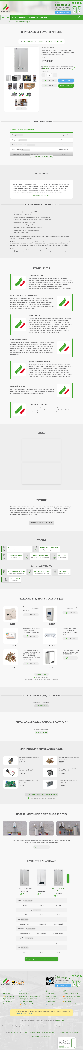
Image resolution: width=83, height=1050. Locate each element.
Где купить (22, 17)
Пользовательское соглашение (41, 1036)
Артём (58, 2)
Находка (52, 1026)
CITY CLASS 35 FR (41, 888)
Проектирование (8, 998)
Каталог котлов (26, 991)
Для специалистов (71, 991)
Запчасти (59, 41)
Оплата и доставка (52, 998)
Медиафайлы (9, 996)
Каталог (6, 17)
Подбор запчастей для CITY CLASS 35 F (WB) (40, 794)
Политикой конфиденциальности (64, 1046)
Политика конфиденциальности (68, 1032)
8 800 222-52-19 (62, 5)
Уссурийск (59, 1026)
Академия (68, 1001)
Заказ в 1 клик (65, 80)
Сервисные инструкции (70, 993)
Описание (40, 41)
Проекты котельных (40, 847)
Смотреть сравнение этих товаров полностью (40, 959)
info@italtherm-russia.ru (63, 9)
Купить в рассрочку (66, 85)
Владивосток (45, 1026)
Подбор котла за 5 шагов (29, 1004)
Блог (4, 1004)
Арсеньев (31, 1026)
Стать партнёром (68, 998)
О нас (14, 17)
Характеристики (28, 41)
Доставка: (46, 68)
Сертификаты (7, 993)
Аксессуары (51, 1004)
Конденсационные (26, 1001)
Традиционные (25, 993)
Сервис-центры (51, 993)
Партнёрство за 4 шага (72, 996)
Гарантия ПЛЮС (51, 996)
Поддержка (33, 17)
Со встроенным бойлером (28, 998)
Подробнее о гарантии (42, 523)
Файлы (50, 41)
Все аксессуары (41, 674)
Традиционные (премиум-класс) (30, 996)
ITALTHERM (14, 1032)
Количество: (45, 71)
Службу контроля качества (24, 1013)
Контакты (43, 17)
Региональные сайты (49, 1032)
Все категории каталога (32, 1032)
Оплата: (45, 66)
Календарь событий (69, 1004)
